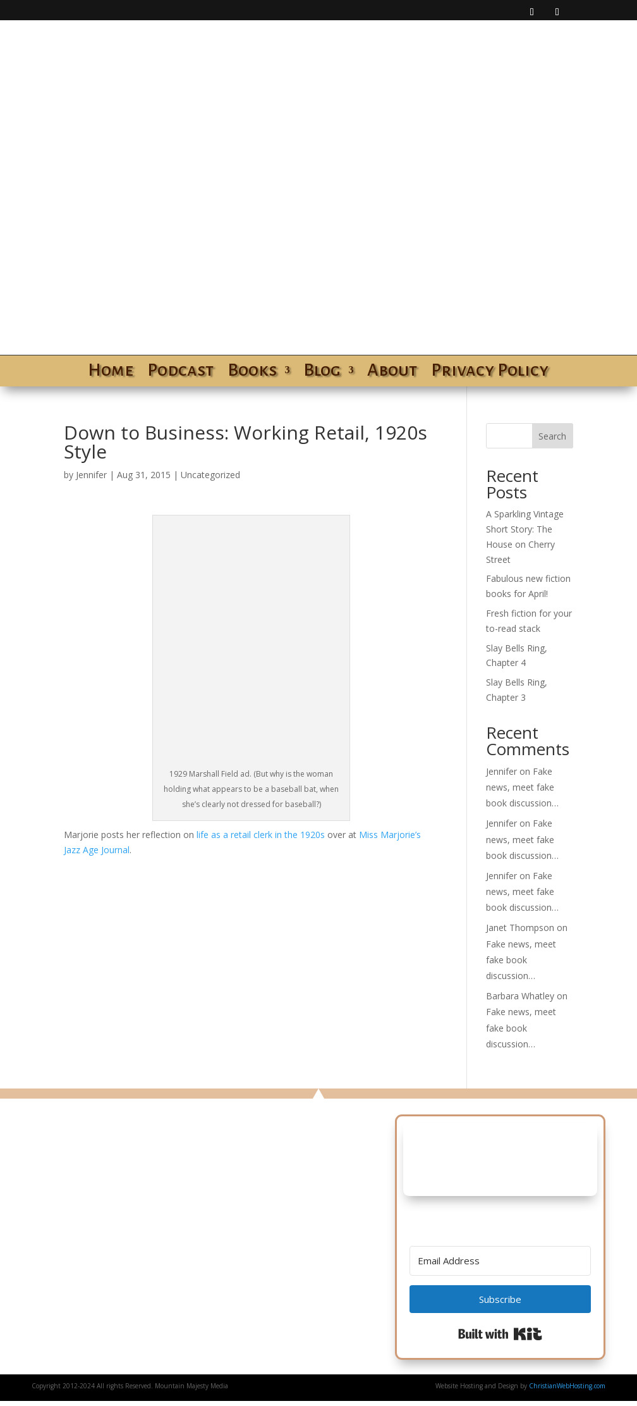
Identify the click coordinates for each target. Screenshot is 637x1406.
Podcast (180, 372)
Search (552, 436)
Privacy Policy (490, 372)
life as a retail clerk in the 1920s (261, 835)
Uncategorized (210, 475)
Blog (322, 372)
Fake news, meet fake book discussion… (522, 787)
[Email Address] (500, 1261)
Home (110, 372)
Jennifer (91, 475)
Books (252, 372)
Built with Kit (500, 1334)
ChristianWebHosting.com (567, 1385)
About (392, 372)
